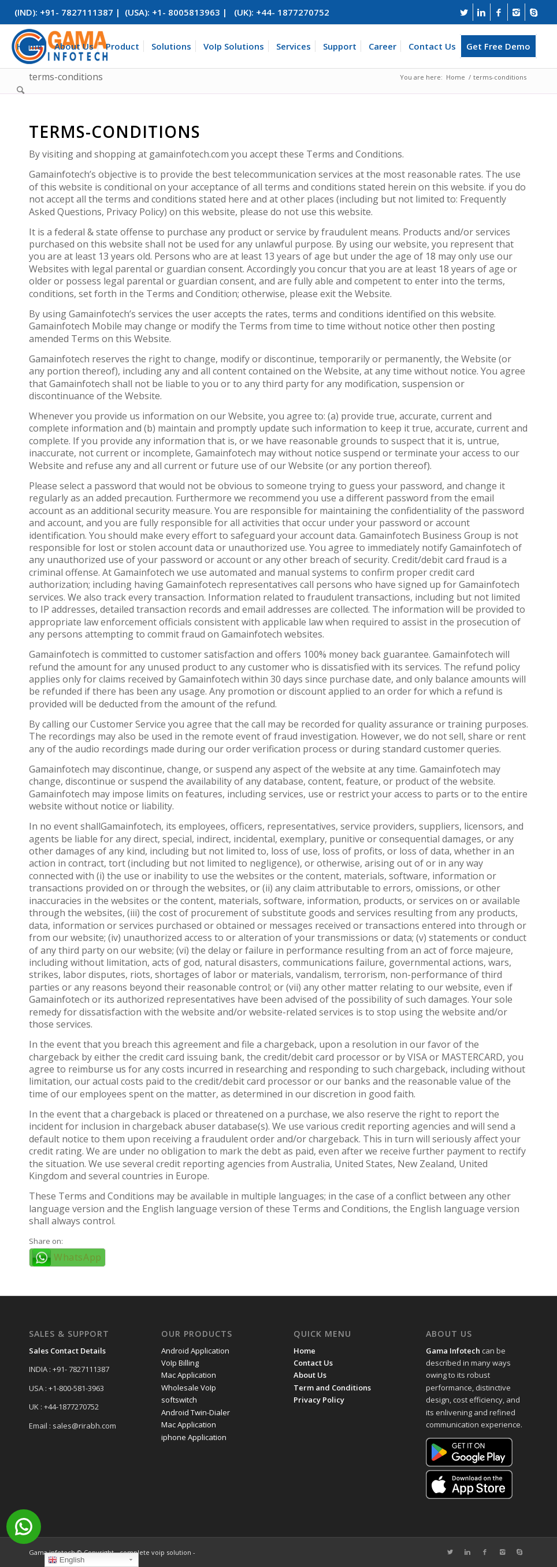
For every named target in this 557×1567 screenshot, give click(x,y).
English (66, 1560)
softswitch (179, 1399)
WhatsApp (78, 1257)
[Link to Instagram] (516, 12)
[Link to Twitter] (464, 12)
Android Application (195, 1350)
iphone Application (193, 1437)
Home (304, 1350)
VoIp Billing (180, 1363)
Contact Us (313, 1363)
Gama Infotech (453, 1350)
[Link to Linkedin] (481, 12)
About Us (310, 1375)
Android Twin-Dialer (195, 1412)
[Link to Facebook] (499, 12)
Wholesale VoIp (188, 1387)
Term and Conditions (332, 1387)
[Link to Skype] (534, 12)
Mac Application (188, 1375)
